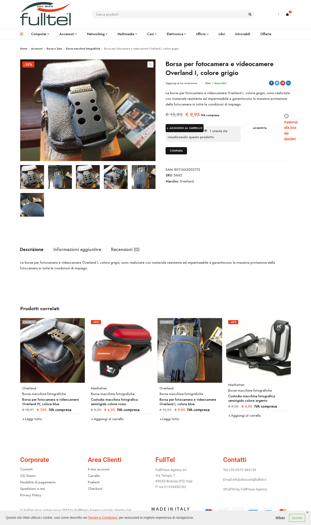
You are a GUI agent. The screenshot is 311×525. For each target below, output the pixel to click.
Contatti (26, 469)
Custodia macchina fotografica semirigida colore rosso (114, 402)
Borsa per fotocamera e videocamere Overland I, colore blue (188, 402)
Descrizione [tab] (33, 249)
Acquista (260, 128)
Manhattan (99, 388)
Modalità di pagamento (38, 482)
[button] (150, 64)
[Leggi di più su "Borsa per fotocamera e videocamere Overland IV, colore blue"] (32, 419)
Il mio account (98, 469)
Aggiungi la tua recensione (181, 83)
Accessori (37, 49)
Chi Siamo (28, 475)
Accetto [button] (297, 517)
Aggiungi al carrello (185, 128)
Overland (187, 181)
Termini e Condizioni (102, 517)
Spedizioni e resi (32, 488)
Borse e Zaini (54, 49)
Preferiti (94, 482)
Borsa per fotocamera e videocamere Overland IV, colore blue (50, 402)
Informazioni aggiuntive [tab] (82, 249)
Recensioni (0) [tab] (133, 249)
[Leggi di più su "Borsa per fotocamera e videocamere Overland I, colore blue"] (169, 419)
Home (23, 49)
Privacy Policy (30, 495)
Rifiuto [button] (280, 517)
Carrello (94, 475)
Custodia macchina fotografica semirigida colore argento (251, 398)
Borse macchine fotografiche (83, 49)
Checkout (95, 488)
